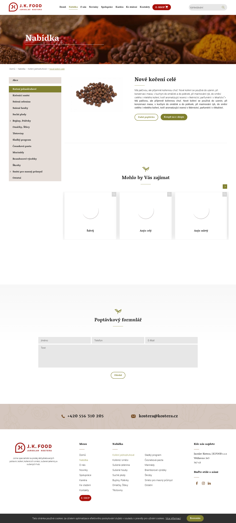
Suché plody (19, 115)
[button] (225, 186)
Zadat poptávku (146, 117)
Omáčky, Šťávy (21, 127)
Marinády (18, 153)
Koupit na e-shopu (174, 117)
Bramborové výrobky (25, 159)
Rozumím (195, 518)
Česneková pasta (22, 146)
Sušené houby (20, 108)
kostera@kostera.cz (154, 416)
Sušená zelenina (21, 102)
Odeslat (118, 375)
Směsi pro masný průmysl (25, 172)
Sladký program (22, 140)
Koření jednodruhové (24, 89)
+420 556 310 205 (82, 416)
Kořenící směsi (21, 96)
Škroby (17, 165)
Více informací (173, 518)
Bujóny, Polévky (20, 121)
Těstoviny (18, 134)
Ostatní (17, 178)
